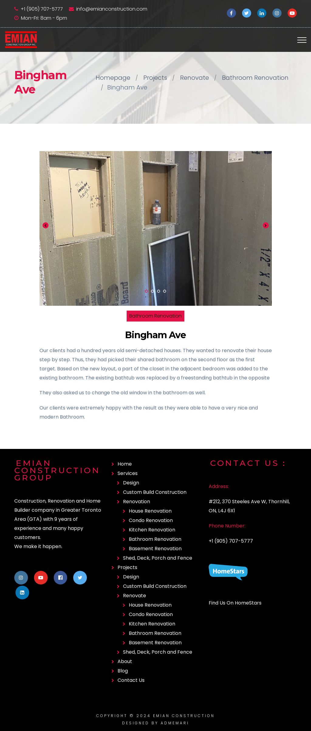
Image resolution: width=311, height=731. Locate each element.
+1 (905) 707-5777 (42, 8)
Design (131, 482)
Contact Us (131, 680)
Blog (123, 670)
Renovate (194, 77)
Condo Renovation (151, 520)
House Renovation (150, 510)
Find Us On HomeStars (235, 602)
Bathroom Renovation (255, 77)
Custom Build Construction (154, 492)
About (125, 661)
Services (128, 473)
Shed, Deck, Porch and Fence (157, 557)
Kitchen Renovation (152, 529)
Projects (155, 77)
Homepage (113, 77)
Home (125, 463)
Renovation (136, 501)
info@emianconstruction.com (111, 8)
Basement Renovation (155, 548)
